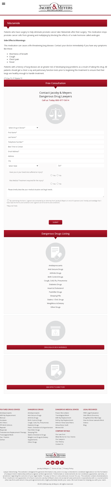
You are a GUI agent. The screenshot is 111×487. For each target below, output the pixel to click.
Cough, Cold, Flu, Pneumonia (55, 280)
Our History (59, 442)
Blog (84, 425)
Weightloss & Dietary (55, 303)
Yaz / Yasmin (4, 437)
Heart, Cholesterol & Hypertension (40, 427)
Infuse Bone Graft (61, 425)
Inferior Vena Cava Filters (64, 423)
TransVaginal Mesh (62, 415)
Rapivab (3, 427)
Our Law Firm (60, 434)
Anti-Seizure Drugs (55, 269)
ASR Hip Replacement (8, 415)
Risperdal (3, 430)
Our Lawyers (60, 439)
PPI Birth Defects (6, 425)
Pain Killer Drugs (34, 430)
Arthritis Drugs (55, 273)
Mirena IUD (59, 427)
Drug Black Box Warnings (55, 347)
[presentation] (22, 212)
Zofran (2, 440)
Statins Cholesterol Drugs (37, 435)
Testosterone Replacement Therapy (13, 432)
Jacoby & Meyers (43, 468)
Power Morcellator (62, 413)
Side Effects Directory (55, 387)
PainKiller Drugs (55, 292)
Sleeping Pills (55, 296)
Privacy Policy (68, 468)
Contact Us (59, 444)
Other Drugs (55, 307)
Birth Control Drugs (55, 277)
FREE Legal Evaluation (91, 413)
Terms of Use (56, 468)
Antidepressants (55, 265)
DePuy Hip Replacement (64, 420)
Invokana (3, 420)
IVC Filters (3, 423)
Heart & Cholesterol (56, 288)
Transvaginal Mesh (6, 435)
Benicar (3, 418)
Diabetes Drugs (55, 284)
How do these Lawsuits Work (93, 420)
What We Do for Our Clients (65, 437)
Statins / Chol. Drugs (55, 299)
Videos (85, 423)
